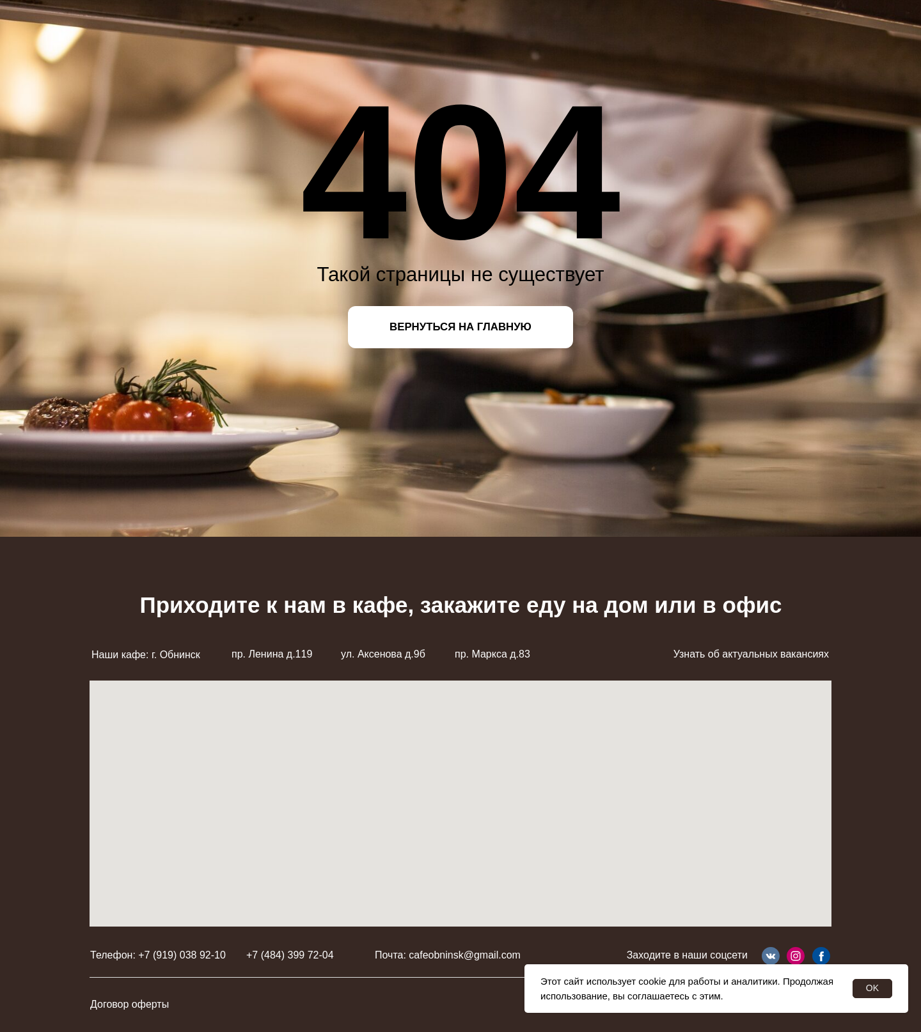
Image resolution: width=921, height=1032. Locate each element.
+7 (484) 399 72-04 (290, 955)
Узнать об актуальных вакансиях (751, 654)
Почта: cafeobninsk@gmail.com (448, 955)
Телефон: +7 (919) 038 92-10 (158, 955)
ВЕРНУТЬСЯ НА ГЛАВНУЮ (460, 327)
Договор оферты (129, 1004)
